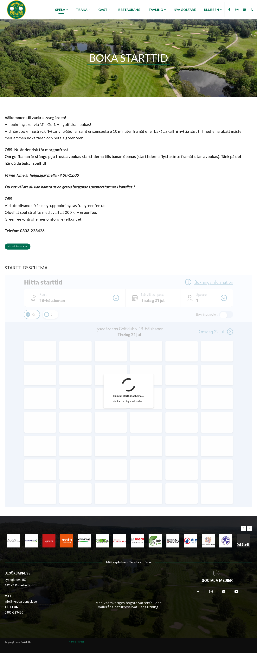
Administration (77, 641)
